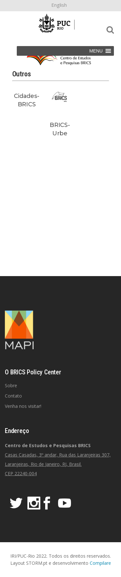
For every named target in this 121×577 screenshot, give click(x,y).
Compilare (100, 563)
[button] (96, 51)
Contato (13, 396)
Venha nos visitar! (23, 406)
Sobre (11, 385)
